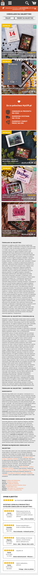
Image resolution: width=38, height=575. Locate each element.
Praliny (8, 18)
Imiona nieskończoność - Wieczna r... (23, 557)
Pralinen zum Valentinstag (13, 480)
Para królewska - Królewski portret (23, 531)
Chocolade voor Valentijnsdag (15, 488)
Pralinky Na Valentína (13, 483)
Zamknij (35, 8)
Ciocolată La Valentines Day (14, 490)
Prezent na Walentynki (25, 18)
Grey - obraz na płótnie (27, 519)
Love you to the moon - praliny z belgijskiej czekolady (19, 470)
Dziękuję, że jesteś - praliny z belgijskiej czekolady (17, 458)
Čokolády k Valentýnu (12, 482)
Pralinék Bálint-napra (11, 487)
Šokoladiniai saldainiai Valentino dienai (16, 485)
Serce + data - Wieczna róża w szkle (23, 544)
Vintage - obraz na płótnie (26, 569)
